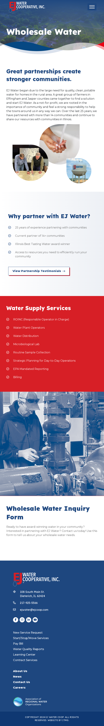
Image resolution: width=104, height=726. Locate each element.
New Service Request (28, 632)
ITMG (65, 720)
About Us (20, 671)
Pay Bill (18, 643)
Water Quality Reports (28, 649)
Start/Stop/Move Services (31, 638)
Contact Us (21, 682)
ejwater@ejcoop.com (34, 609)
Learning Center (24, 654)
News (17, 676)
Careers (19, 687)
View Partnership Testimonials (39, 271)
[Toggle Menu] (92, 6)
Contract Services (25, 660)
